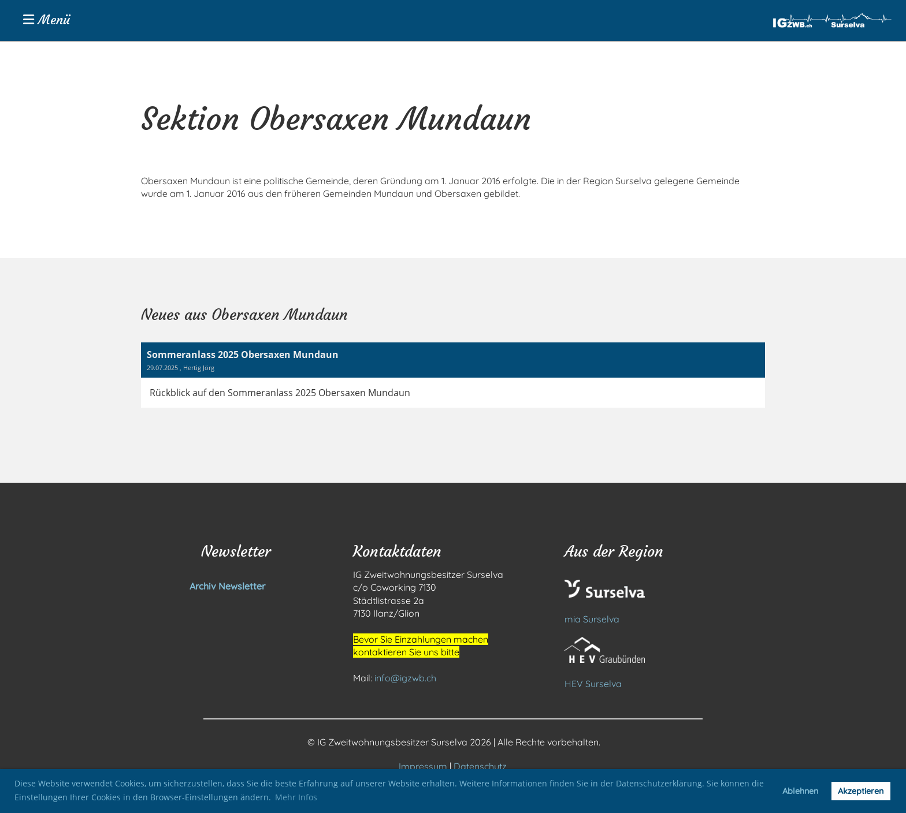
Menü (46, 20)
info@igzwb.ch (405, 678)
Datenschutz (480, 766)
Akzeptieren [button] (860, 791)
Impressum (423, 766)
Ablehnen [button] (800, 791)
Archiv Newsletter (203, 586)
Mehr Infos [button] (296, 797)
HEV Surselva (593, 683)
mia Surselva (592, 619)
